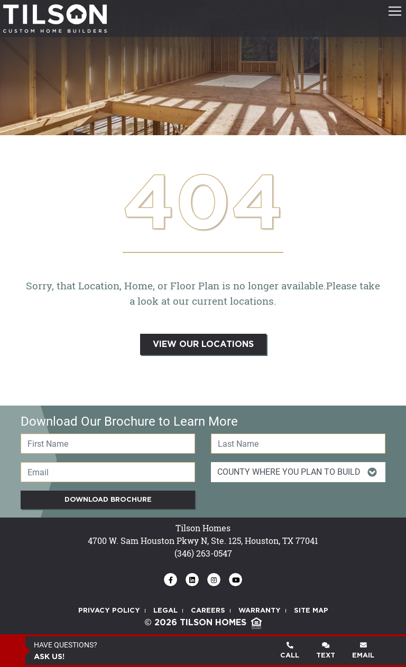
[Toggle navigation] (394, 11)
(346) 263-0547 (203, 553)
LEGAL (165, 610)
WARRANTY (259, 610)
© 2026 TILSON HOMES (203, 622)
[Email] (108, 472)
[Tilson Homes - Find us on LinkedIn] (192, 579)
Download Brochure (108, 499)
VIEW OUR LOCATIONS (203, 344)
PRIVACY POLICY (109, 610)
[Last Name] (298, 444)
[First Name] (108, 444)
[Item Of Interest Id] (298, 472)
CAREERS (208, 610)
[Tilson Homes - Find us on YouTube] (235, 579)
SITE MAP (311, 610)
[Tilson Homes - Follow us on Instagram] (214, 579)
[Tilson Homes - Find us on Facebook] (170, 579)
